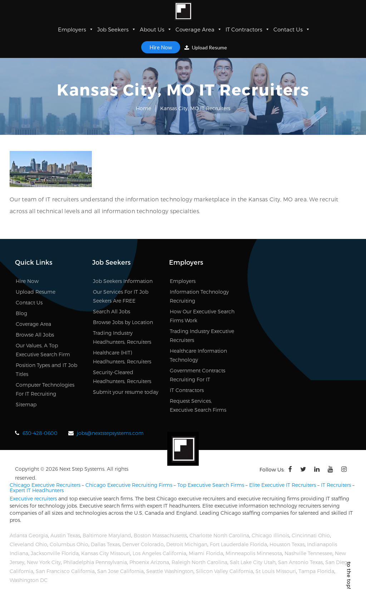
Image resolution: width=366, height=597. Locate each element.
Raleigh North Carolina (199, 562)
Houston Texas (287, 544)
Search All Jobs (111, 311)
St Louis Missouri (276, 571)
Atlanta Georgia (29, 535)
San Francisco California (65, 571)
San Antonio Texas (300, 562)
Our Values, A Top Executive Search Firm (43, 349)
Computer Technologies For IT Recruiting (45, 389)
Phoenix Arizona (149, 562)
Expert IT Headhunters (37, 490)
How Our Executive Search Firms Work (202, 315)
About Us (156, 29)
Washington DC (29, 580)
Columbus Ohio (69, 544)
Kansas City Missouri (105, 553)
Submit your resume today (125, 392)
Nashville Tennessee (308, 553)
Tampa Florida (316, 571)
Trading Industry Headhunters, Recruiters (122, 337)
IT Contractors (248, 29)
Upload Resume (205, 47)
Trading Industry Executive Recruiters (202, 335)
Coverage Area (198, 29)
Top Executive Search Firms (210, 485)
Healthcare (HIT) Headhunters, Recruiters (122, 356)
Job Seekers (116, 29)
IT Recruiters (336, 485)
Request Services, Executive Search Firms (198, 405)
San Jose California (120, 571)
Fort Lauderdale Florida (238, 544)
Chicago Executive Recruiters (45, 485)
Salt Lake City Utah (253, 562)
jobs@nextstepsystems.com (110, 433)
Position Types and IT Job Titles (46, 369)
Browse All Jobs (35, 335)
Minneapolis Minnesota (254, 553)
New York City (44, 562)
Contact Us (291, 29)
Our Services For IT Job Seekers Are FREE (120, 296)
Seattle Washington (169, 571)
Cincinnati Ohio (311, 535)
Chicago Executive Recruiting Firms (128, 485)
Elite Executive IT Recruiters (282, 485)
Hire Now (160, 47)
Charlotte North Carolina (219, 535)
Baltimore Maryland (107, 535)
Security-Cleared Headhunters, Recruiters (122, 376)
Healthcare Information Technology (198, 355)
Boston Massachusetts (160, 535)
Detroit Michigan (186, 544)
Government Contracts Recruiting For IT (197, 374)
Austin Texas (65, 535)
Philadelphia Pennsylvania (95, 562)
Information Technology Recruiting (199, 296)
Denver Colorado (143, 544)
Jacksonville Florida (55, 553)
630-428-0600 (40, 433)
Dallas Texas (105, 544)
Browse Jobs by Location (123, 322)
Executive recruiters (33, 498)
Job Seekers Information (123, 281)
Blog (21, 313)
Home (143, 108)
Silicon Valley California (224, 571)
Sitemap (26, 404)
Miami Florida (206, 553)
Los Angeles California (159, 553)
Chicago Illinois (270, 535)
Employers (76, 29)
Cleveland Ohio (28, 544)
